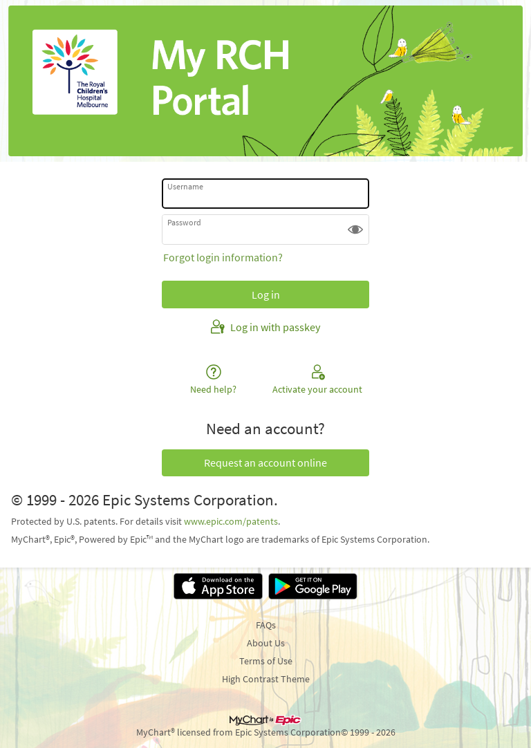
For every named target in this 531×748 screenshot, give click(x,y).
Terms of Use (265, 661)
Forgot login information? (223, 257)
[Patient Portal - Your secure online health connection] (265, 81)
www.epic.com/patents (231, 521)
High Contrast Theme (266, 679)
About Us (266, 643)
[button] (355, 229)
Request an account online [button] (265, 462)
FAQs (266, 625)
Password (184, 222)
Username (185, 186)
